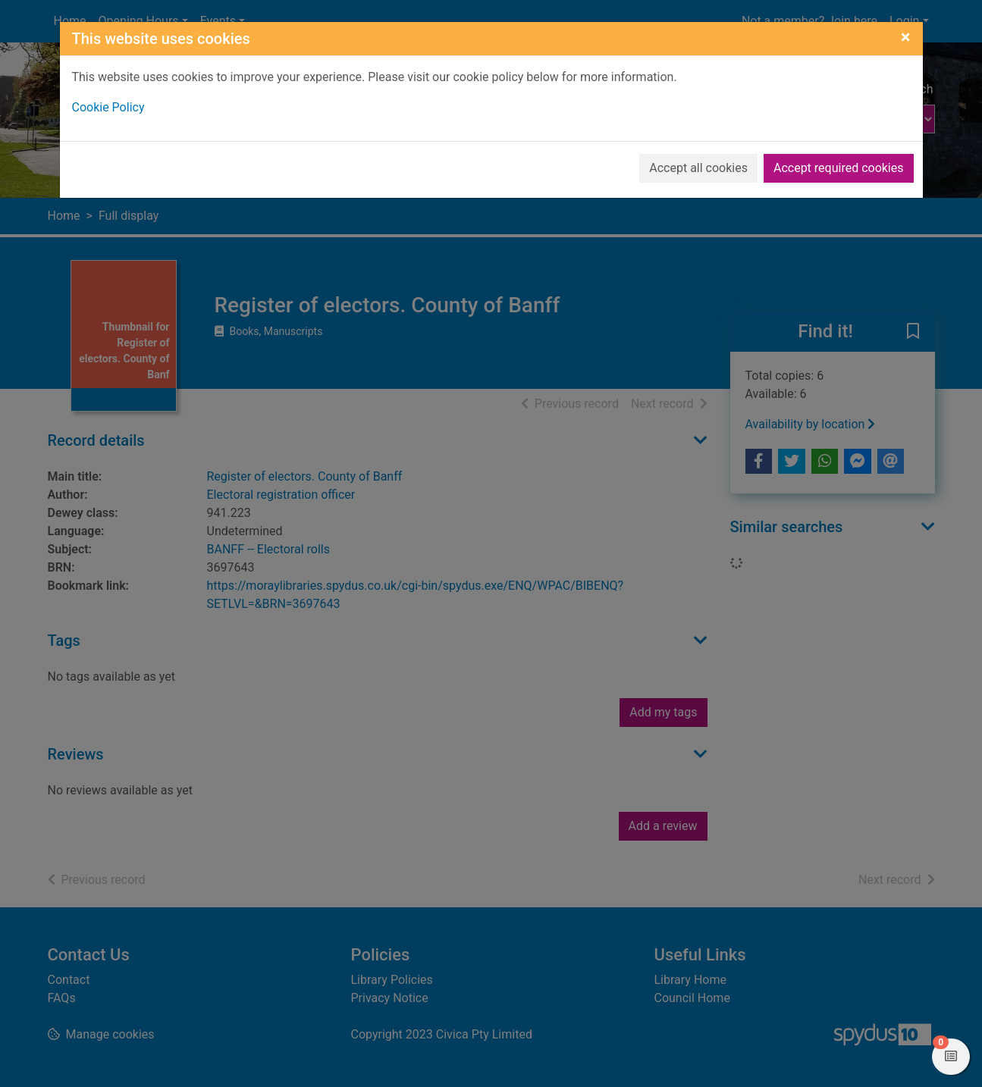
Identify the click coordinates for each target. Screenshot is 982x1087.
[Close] (906, 37)
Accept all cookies (698, 168)
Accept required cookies (838, 168)
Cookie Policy (108, 107)
